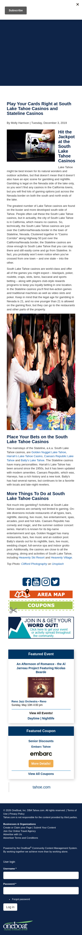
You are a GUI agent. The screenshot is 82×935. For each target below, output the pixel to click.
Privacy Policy (17, 813)
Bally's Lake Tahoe (32, 460)
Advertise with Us (12, 834)
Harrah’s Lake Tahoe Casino (25, 456)
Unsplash (58, 563)
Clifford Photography (34, 563)
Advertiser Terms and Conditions (20, 837)
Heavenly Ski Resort (32, 557)
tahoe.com (42, 787)
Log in (10, 907)
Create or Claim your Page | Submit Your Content (29, 827)
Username (10, 868)
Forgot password (21, 899)
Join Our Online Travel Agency (19, 831)
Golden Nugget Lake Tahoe (48, 452)
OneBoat (26, 848)
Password (9, 884)
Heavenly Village (61, 557)
